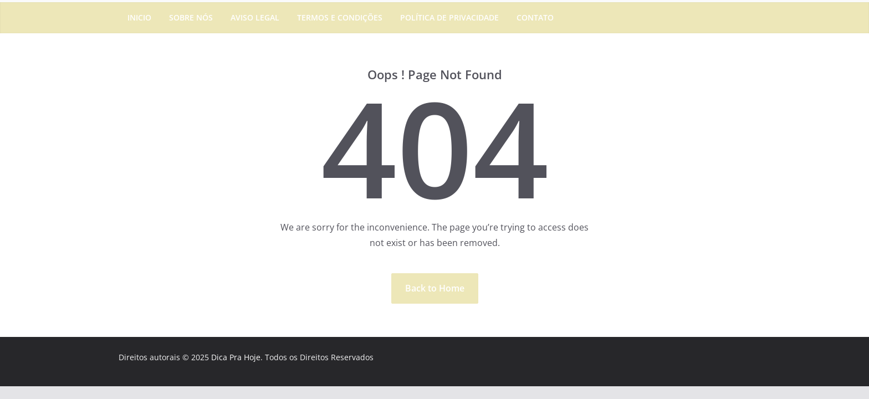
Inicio (139, 17)
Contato (535, 17)
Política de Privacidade (449, 17)
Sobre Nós (191, 17)
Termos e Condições (339, 17)
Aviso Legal (255, 17)
